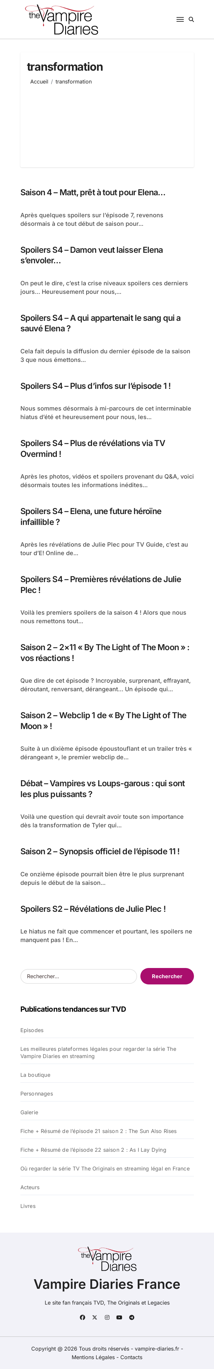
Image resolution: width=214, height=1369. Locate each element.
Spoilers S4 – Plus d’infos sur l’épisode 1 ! (95, 386)
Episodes (32, 1030)
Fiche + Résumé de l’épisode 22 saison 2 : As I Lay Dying (93, 1149)
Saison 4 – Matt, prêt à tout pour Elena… (93, 192)
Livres (28, 1206)
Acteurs (29, 1187)
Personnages (36, 1093)
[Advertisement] (101, 121)
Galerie (29, 1112)
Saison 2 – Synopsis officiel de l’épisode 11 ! (100, 851)
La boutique (35, 1075)
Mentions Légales (94, 1357)
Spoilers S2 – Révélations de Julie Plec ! (93, 909)
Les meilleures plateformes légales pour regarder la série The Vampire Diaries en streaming (98, 1052)
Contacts (131, 1357)
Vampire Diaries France (107, 1284)
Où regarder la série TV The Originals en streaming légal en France (105, 1168)
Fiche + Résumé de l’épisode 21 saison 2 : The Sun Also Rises (98, 1131)
